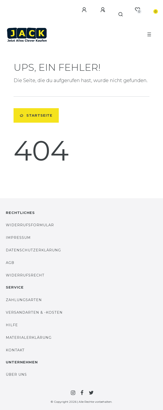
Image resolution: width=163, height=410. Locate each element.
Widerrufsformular (30, 225)
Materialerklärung (29, 337)
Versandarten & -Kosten (34, 312)
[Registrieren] (103, 10)
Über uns (16, 374)
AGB (10, 263)
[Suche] (120, 14)
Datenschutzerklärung (33, 250)
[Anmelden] (85, 10)
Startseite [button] (36, 115)
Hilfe (12, 325)
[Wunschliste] (137, 10)
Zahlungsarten (24, 300)
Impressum (18, 237)
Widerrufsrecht (25, 275)
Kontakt (15, 350)
